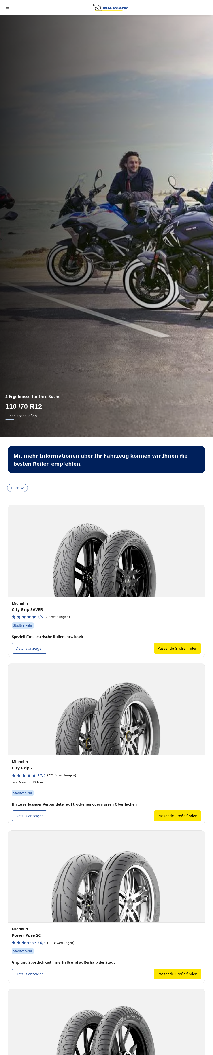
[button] (41, 617)
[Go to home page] (110, 8)
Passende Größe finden (177, 648)
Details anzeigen (30, 648)
